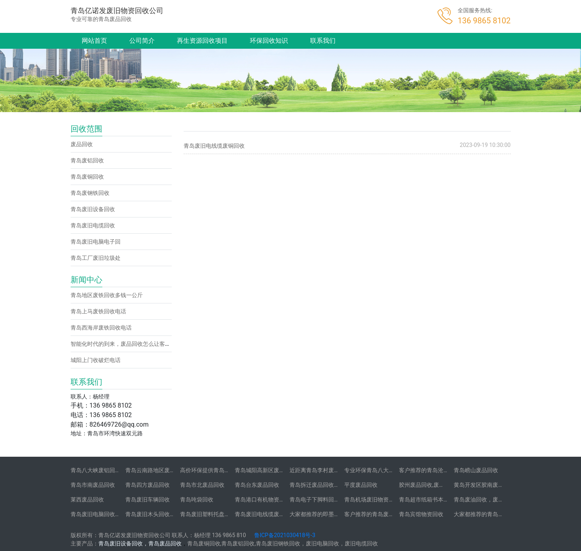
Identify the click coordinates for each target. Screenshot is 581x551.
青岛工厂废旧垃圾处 (96, 258)
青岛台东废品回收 (257, 485)
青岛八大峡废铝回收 (96, 470)
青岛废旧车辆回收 (147, 499)
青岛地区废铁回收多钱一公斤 (107, 295)
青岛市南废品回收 (93, 485)
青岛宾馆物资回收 (421, 514)
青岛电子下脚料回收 (314, 499)
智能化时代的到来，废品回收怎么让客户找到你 (129, 344)
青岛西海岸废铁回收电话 (101, 327)
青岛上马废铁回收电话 (98, 311)
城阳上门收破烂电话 (96, 360)
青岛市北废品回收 (202, 485)
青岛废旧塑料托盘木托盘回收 (216, 514)
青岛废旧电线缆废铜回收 (214, 146)
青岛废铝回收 (87, 160)
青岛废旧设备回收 (93, 209)
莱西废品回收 (87, 499)
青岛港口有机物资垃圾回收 (268, 499)
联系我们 (323, 40)
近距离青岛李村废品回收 (320, 470)
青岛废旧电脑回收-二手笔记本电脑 (113, 514)
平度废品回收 (361, 485)
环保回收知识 (269, 40)
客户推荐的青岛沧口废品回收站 (438, 470)
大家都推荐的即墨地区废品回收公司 (334, 514)
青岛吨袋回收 (196, 499)
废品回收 (82, 144)
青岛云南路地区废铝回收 (155, 470)
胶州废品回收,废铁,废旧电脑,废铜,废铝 (445, 485)
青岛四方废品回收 (147, 485)
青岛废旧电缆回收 (93, 225)
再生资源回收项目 (202, 40)
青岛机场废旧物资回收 (372, 499)
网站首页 (94, 40)
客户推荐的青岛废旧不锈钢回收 (383, 514)
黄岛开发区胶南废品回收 (484, 485)
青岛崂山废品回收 (476, 470)
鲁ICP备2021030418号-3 (284, 535)
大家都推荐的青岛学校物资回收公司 (498, 514)
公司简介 (142, 40)
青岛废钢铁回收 (90, 193)
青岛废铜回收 (87, 176)
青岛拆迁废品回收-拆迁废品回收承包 (335, 485)
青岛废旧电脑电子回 (96, 241)
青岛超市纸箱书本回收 (426, 499)
